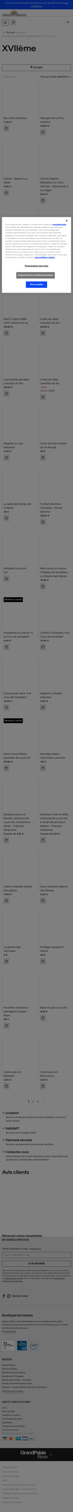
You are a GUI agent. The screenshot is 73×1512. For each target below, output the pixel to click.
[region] (36, 255)
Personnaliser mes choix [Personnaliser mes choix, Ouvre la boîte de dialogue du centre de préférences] (36, 266)
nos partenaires (59, 225)
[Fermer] (66, 220)
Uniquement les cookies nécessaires (35, 275)
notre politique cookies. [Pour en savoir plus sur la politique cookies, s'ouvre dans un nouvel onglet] (45, 257)
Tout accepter (36, 284)
